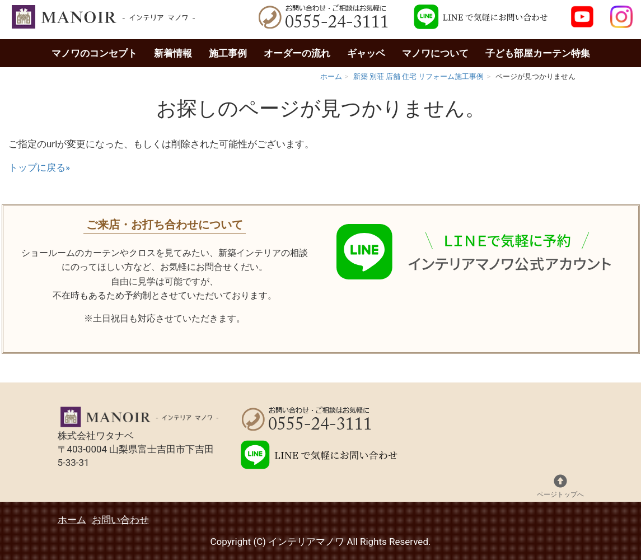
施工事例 (228, 53)
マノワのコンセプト (94, 53)
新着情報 (173, 53)
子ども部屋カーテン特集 (537, 53)
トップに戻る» (39, 167)
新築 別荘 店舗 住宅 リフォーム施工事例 (418, 76)
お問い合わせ (120, 519)
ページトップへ (560, 486)
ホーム (331, 76)
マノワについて (435, 53)
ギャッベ (366, 53)
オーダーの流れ (297, 53)
